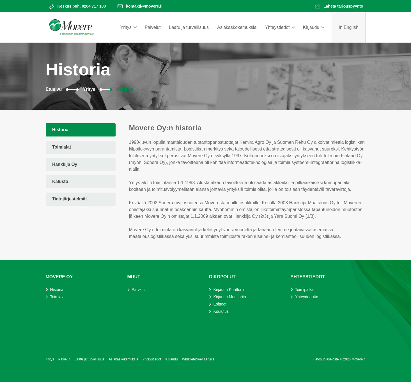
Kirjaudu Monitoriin (229, 297)
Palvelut (153, 27)
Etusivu (54, 89)
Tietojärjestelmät (70, 200)
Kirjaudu (311, 27)
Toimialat (62, 147)
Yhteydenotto (306, 297)
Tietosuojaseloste (326, 359)
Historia (124, 89)
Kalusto (60, 182)
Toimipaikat (305, 289)
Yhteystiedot (277, 27)
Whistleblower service (198, 359)
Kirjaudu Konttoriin (229, 289)
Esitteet (220, 304)
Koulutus (221, 311)
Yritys (126, 27)
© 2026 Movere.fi (353, 359)
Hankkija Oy (65, 165)
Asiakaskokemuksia (237, 27)
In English (348, 27)
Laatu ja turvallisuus (189, 27)
